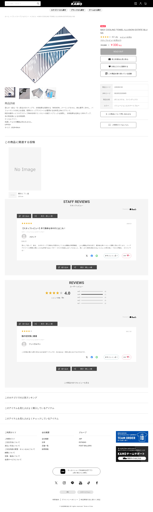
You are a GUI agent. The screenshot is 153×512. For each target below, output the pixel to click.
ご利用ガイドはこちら (120, 125)
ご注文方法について (12, 442)
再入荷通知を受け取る (120, 59)
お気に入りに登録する (119, 66)
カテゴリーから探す (58, 10)
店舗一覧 (45, 446)
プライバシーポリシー (70, 499)
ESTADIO (82, 442)
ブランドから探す (77, 10)
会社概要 (45, 439)
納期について (10, 453)
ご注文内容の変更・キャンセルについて (20, 449)
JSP (80, 439)
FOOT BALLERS (85, 446)
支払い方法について (12, 446)
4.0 (67, 293)
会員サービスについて (13, 459)
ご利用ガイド (10, 439)
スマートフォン (85, 492)
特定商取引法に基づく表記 (91, 499)
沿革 (43, 442)
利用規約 (56, 499)
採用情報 (45, 449)
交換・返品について (12, 456)
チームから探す (95, 10)
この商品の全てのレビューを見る (76, 383)
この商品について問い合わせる (119, 114)
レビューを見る (126, 37)
